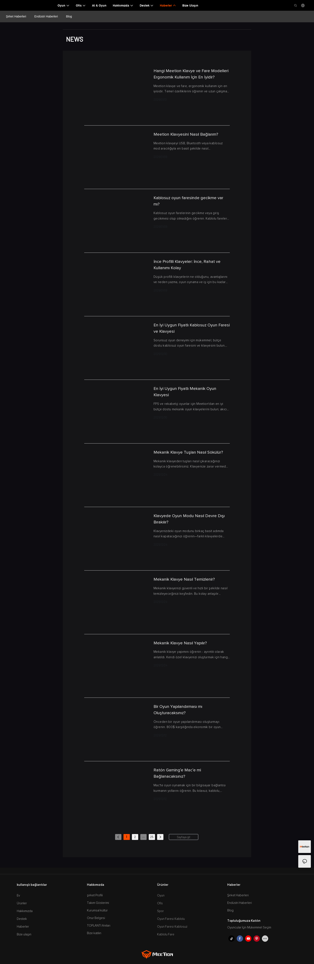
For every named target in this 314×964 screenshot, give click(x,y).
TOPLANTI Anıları (98, 925)
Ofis (160, 903)
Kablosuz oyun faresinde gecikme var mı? (188, 201)
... (143, 836)
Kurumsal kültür (97, 910)
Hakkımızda (25, 911)
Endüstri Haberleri (46, 16)
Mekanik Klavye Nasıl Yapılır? (180, 643)
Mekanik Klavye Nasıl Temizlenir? (184, 579)
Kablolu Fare (166, 934)
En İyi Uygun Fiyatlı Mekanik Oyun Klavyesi (185, 392)
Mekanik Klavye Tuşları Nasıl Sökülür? (188, 452)
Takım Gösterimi (98, 902)
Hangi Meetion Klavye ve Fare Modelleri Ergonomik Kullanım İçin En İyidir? (191, 74)
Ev (18, 895)
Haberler (23, 926)
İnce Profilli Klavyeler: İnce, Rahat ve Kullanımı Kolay (187, 265)
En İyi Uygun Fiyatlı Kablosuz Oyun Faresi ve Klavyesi (192, 328)
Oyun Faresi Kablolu (171, 918)
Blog (69, 16)
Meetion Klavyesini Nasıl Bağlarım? (186, 134)
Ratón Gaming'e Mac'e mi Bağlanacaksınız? (177, 773)
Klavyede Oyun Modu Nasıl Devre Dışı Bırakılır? (189, 519)
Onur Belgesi (96, 918)
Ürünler (22, 903)
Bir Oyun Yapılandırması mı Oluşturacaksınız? (178, 709)
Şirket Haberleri (16, 16)
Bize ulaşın (24, 934)
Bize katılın (94, 933)
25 (151, 837)
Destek (22, 918)
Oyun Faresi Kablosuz (172, 926)
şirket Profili (95, 895)
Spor (160, 911)
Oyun (160, 895)
